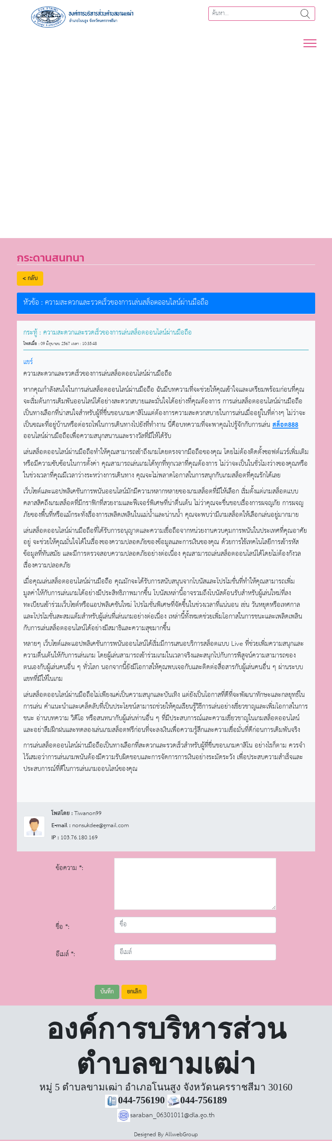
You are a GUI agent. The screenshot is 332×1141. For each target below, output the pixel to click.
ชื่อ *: (63, 927)
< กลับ (30, 278)
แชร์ (28, 362)
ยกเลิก (134, 991)
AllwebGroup (181, 1134)
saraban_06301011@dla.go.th (166, 1115)
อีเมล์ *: (65, 954)
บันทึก (107, 991)
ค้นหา (305, 13)
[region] (166, 139)
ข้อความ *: (69, 868)
